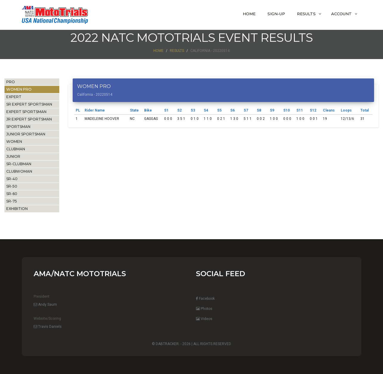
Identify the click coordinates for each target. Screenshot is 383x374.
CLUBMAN (15, 149)
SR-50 (11, 186)
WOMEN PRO (19, 89)
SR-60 (11, 193)
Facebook (205, 298)
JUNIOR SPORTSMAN (25, 134)
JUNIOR (13, 156)
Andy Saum (45, 304)
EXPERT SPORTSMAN (26, 111)
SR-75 (11, 201)
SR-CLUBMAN (18, 164)
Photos (204, 309)
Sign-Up (276, 13)
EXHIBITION (17, 208)
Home (249, 13)
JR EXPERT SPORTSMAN (29, 119)
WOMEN (14, 141)
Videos (204, 319)
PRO (10, 82)
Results (306, 13)
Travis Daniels (48, 326)
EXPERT (13, 97)
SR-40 (12, 179)
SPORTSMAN (18, 126)
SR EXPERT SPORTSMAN (29, 104)
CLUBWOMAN (19, 171)
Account (341, 13)
